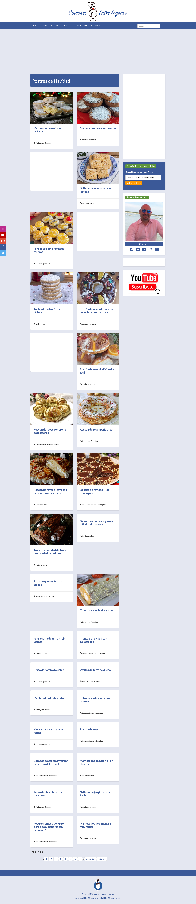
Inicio (36, 26)
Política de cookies (113, 898)
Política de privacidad (94, 898)
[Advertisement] (98, 51)
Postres (68, 26)
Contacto (144, 244)
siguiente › (90, 859)
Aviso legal (79, 898)
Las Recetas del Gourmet (88, 26)
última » (102, 859)
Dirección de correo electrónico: (139, 172)
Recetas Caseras (51, 26)
